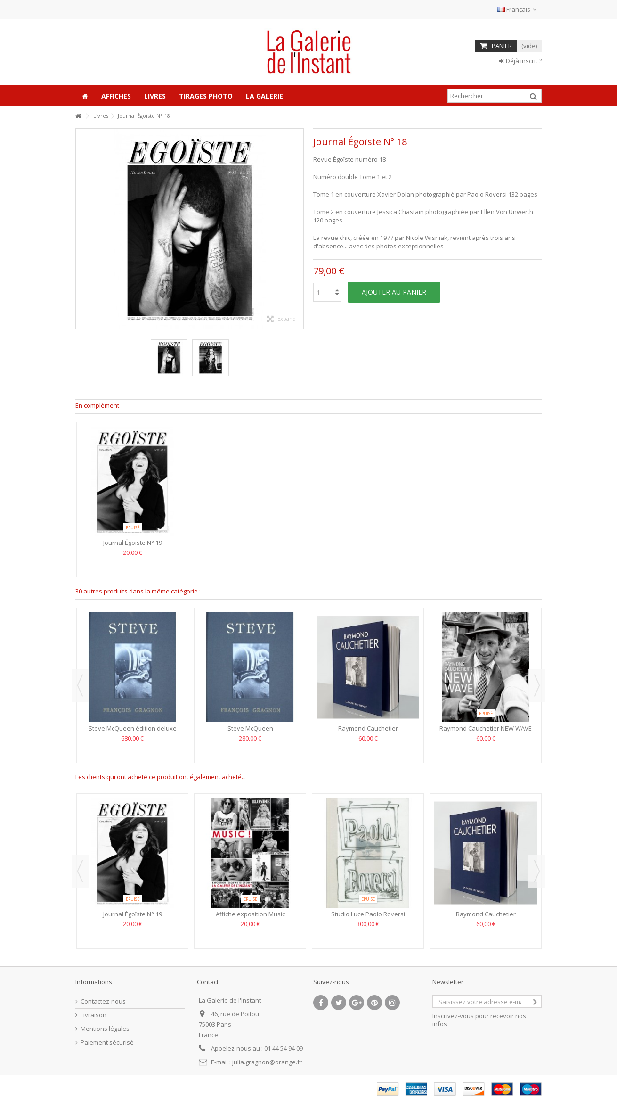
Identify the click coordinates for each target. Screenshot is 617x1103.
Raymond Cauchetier (368, 728)
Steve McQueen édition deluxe (133, 728)
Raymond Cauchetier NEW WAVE (485, 728)
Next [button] (536, 685)
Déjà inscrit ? (520, 61)
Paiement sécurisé (107, 1042)
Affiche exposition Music (250, 914)
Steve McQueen (250, 728)
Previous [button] (80, 685)
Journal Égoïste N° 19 (132, 542)
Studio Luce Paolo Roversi (368, 914)
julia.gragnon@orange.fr (267, 1062)
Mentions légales (105, 1029)
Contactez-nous (103, 1001)
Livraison (93, 1015)
